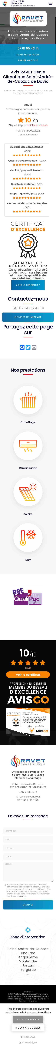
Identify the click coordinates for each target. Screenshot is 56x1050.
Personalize (28, 1036)
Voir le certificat (28, 285)
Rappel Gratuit (28, 60)
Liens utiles (43, 999)
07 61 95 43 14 (28, 48)
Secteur (23, 1001)
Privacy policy (28, 1042)
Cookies (33, 1001)
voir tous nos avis (37, 125)
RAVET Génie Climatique (23, 3)
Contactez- (28, 54)
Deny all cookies (28, 1027)
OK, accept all (28, 1019)
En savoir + (28, 991)
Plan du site (30, 999)
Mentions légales (14, 999)
